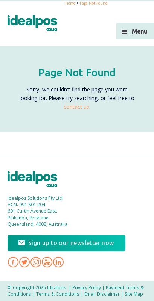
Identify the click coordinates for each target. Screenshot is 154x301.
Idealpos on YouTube (47, 262)
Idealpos (36, 180)
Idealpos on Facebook (13, 262)
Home (70, 3)
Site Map (134, 294)
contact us (76, 106)
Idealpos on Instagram (35, 262)
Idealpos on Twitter (24, 262)
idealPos (36, 24)
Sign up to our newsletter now (71, 242)
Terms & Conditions (57, 294)
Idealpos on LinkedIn (58, 262)
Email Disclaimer (102, 294)
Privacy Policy (86, 287)
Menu (139, 31)
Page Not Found (94, 3)
